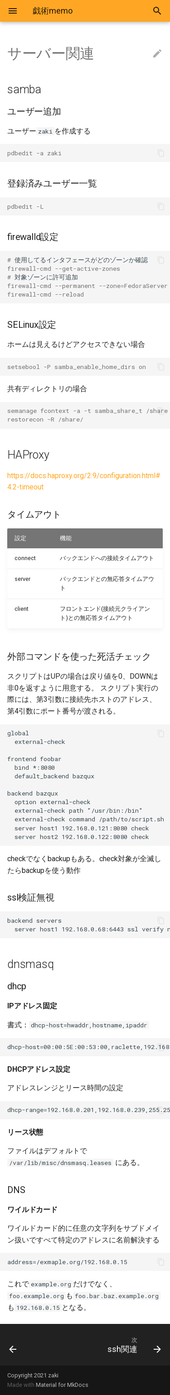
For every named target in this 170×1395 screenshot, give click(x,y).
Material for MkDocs (62, 1384)
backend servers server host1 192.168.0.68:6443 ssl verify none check (88, 924)
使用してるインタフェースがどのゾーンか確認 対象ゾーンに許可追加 (88, 277)
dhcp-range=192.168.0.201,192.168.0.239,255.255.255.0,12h (88, 1110)
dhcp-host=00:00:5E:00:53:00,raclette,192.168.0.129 (88, 1047)
